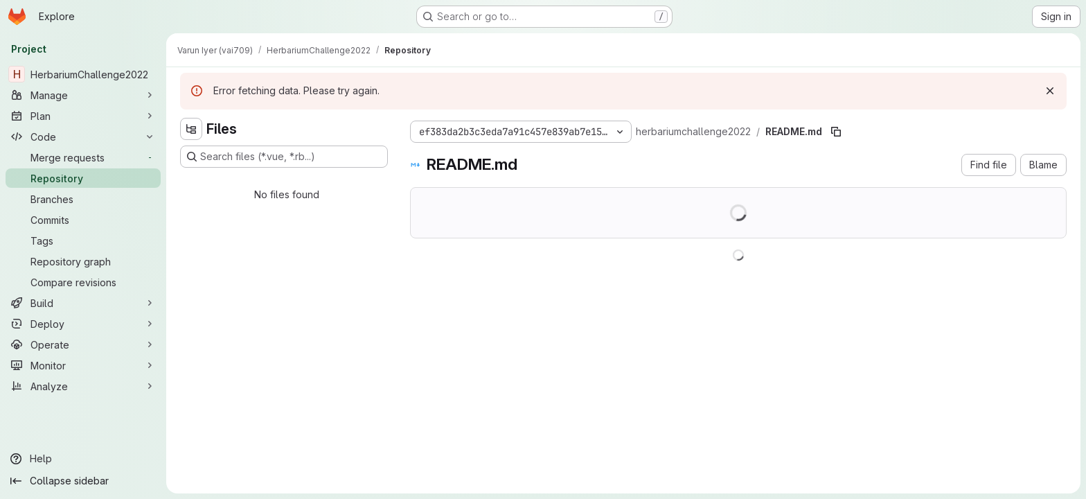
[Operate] (83, 344)
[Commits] (83, 219)
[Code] (83, 136)
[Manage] (83, 95)
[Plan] (83, 115)
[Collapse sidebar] (83, 481)
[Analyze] (83, 386)
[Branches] (83, 199)
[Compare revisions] (83, 282)
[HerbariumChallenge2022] (83, 74)
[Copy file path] (836, 132)
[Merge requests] (83, 157)
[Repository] (83, 178)
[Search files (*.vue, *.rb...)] (284, 157)
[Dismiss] (1050, 90)
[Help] (83, 459)
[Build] (83, 303)
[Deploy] (83, 323)
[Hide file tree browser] (191, 129)
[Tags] (83, 240)
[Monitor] (83, 365)
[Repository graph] (83, 261)
